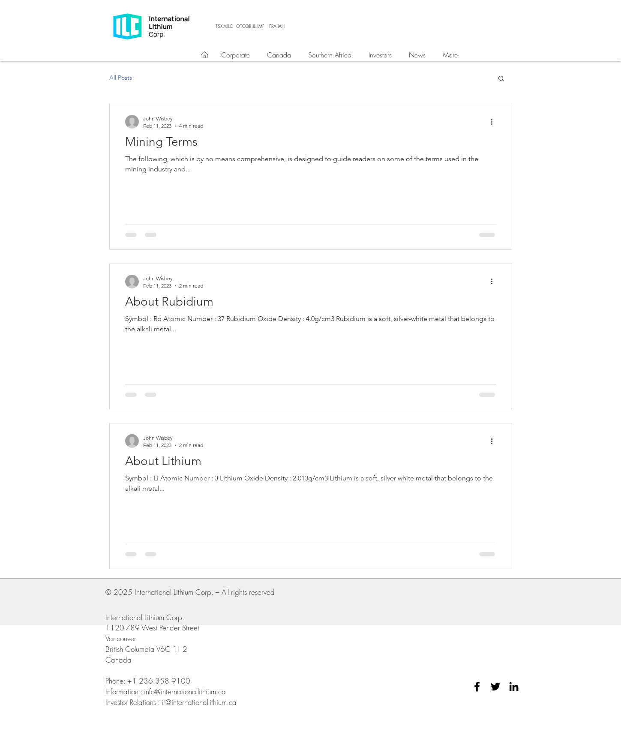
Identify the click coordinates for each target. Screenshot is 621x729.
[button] (501, 79)
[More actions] (495, 122)
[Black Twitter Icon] (495, 686)
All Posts (120, 77)
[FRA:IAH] (276, 26)
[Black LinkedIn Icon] (513, 686)
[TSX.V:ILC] (224, 26)
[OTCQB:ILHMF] (250, 26)
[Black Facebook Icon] (477, 686)
